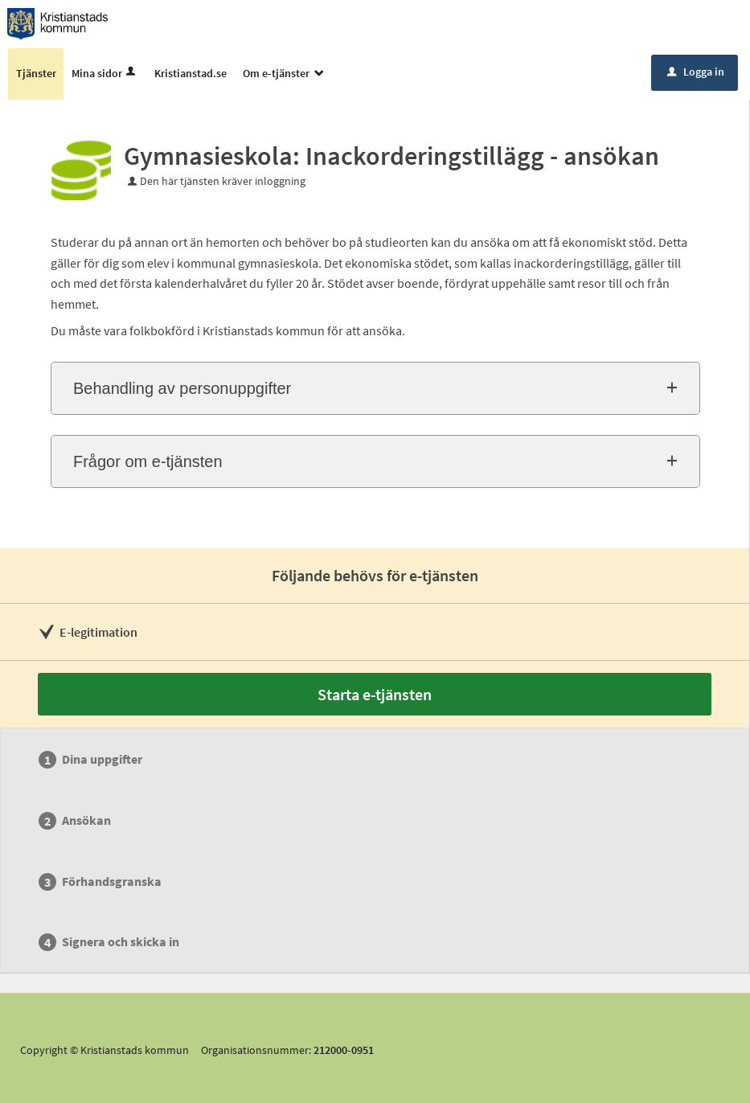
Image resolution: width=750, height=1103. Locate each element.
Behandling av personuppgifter (182, 388)
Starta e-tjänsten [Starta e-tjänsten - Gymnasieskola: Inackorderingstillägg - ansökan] (375, 694)
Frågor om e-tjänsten (148, 461)
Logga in (695, 71)
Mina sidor (105, 73)
